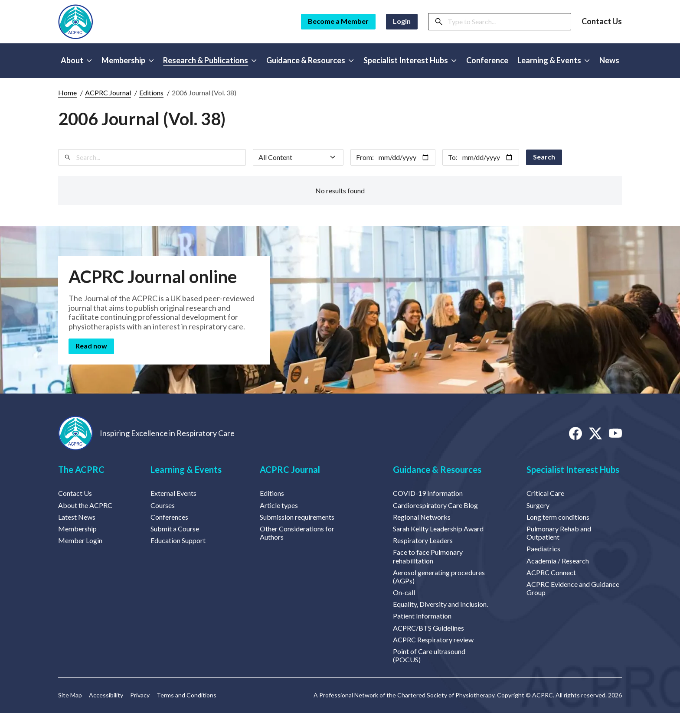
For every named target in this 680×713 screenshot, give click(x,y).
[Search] (507, 21)
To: (453, 157)
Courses (162, 505)
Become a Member (338, 21)
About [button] (76, 60)
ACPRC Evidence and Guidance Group (572, 588)
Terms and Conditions (186, 695)
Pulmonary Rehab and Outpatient (558, 532)
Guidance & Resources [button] (310, 60)
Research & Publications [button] (210, 60)
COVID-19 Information (428, 493)
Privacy (140, 695)
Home (67, 92)
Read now (91, 346)
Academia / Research (557, 561)
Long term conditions (557, 517)
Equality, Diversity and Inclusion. (440, 604)
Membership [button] (127, 60)
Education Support (178, 540)
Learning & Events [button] (553, 60)
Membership (77, 528)
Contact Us (602, 21)
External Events (173, 493)
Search (544, 157)
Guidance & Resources (437, 469)
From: (365, 157)
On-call (404, 592)
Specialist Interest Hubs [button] (410, 60)
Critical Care (545, 493)
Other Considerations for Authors (297, 532)
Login (402, 21)
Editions (151, 92)
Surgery (537, 505)
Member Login (80, 540)
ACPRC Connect (551, 572)
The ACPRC (81, 469)
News (609, 60)
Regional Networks (422, 517)
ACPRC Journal (108, 92)
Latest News (76, 517)
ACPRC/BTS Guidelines (428, 628)
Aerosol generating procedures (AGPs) (439, 576)
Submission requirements (297, 517)
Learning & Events (186, 469)
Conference (487, 60)
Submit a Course (174, 528)
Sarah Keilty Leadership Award (438, 528)
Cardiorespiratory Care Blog (435, 505)
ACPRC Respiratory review (433, 639)
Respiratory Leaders (423, 540)
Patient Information (422, 616)
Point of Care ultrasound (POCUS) (429, 655)
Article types (279, 505)
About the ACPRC (85, 505)
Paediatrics (543, 548)
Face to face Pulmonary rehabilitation (428, 556)
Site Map (70, 695)
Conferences (169, 517)
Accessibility (106, 695)
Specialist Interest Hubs (572, 469)
